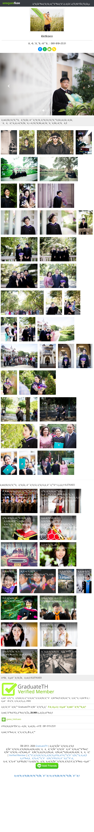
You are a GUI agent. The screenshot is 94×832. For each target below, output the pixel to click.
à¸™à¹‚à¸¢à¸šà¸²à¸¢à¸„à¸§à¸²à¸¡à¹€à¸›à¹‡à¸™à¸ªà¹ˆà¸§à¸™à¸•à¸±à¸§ (57, 755)
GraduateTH (42, 745)
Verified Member (17, 755)
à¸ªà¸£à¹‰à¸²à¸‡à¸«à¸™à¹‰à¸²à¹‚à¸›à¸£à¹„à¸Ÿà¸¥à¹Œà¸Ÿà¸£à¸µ (61, 3)
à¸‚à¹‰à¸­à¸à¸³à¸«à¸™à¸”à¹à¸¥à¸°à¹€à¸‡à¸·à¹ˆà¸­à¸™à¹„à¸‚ (47, 758)
